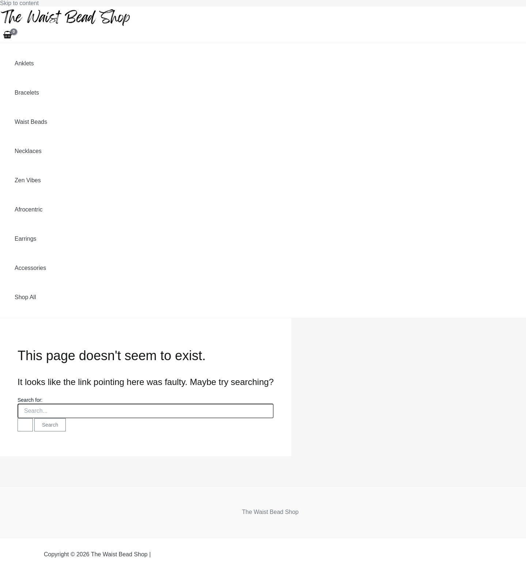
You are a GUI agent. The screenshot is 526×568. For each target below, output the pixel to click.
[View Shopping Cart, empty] (7, 35)
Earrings (26, 239)
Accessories (30, 268)
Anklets (24, 63)
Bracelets (27, 92)
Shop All (25, 297)
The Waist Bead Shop (270, 512)
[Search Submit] (25, 424)
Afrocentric (28, 209)
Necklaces (28, 151)
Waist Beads (31, 122)
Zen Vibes (28, 180)
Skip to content (19, 3)
